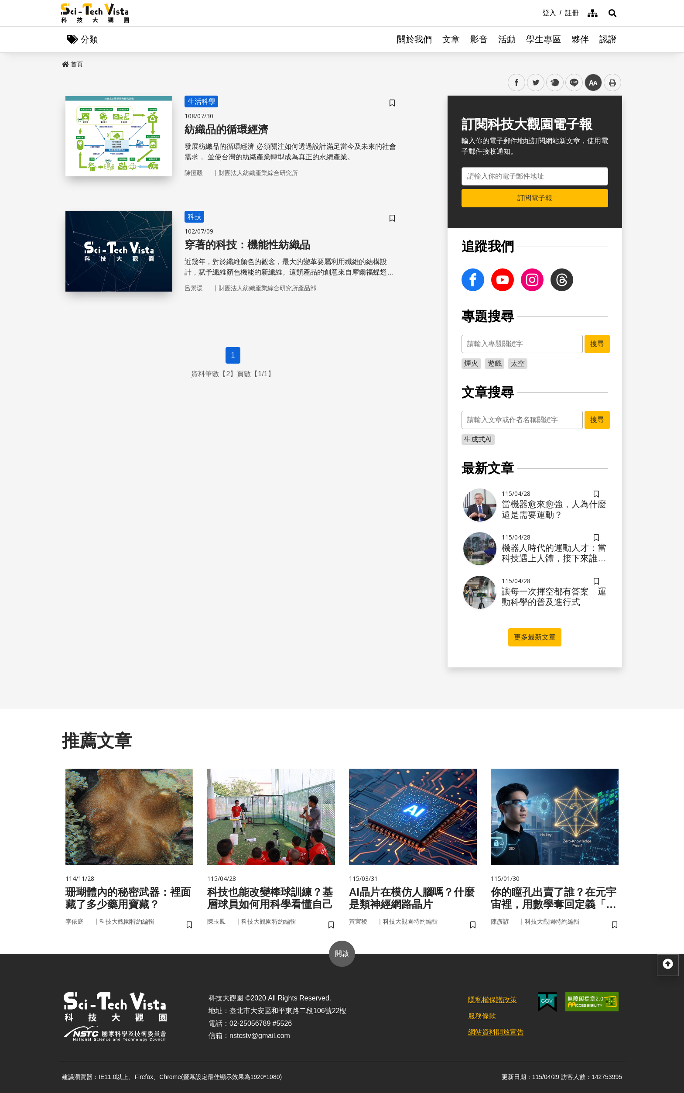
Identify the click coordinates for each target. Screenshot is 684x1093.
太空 (518, 363)
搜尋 (597, 343)
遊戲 (495, 363)
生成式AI (478, 439)
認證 (608, 39)
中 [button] (593, 82)
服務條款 (482, 1016)
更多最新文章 (535, 637)
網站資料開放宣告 (496, 1032)
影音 (479, 39)
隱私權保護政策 (492, 1000)
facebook (516, 82)
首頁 (72, 64)
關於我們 (414, 39)
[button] (612, 13)
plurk (554, 82)
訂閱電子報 (534, 198)
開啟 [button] (342, 953)
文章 (451, 39)
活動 (507, 39)
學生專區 (543, 39)
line (571, 82)
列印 (612, 82)
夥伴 (580, 39)
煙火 (471, 363)
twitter (535, 82)
